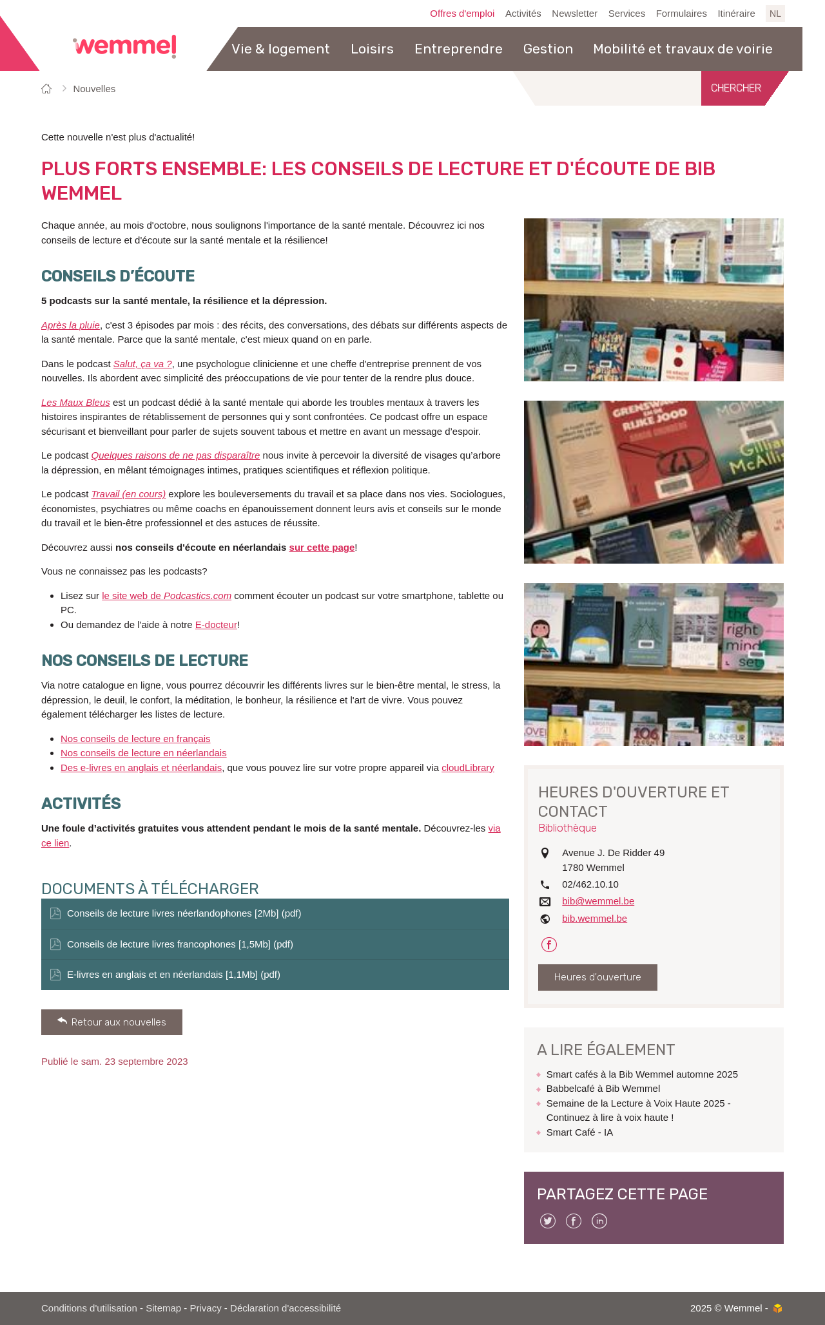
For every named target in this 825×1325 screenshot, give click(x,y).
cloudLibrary (468, 767)
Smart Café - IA (580, 1132)
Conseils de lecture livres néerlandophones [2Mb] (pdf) (184, 913)
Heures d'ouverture (597, 977)
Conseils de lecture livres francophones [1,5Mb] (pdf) (180, 944)
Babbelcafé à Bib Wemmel (603, 1088)
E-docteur (216, 624)
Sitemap (163, 1307)
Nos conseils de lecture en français (136, 738)
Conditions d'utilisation (89, 1307)
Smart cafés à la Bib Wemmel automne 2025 (642, 1074)
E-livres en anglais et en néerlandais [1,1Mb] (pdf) (173, 974)
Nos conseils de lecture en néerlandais (144, 752)
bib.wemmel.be (594, 918)
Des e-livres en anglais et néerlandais (141, 767)
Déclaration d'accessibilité (285, 1307)
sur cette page (322, 547)
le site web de (166, 595)
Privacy (206, 1307)
